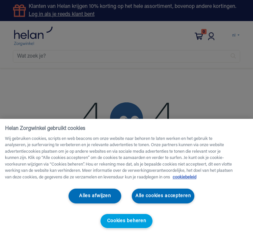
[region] (126, 178)
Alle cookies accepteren (163, 196)
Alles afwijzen (95, 196)
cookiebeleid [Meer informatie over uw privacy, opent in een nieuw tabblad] (184, 177)
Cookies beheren (126, 221)
